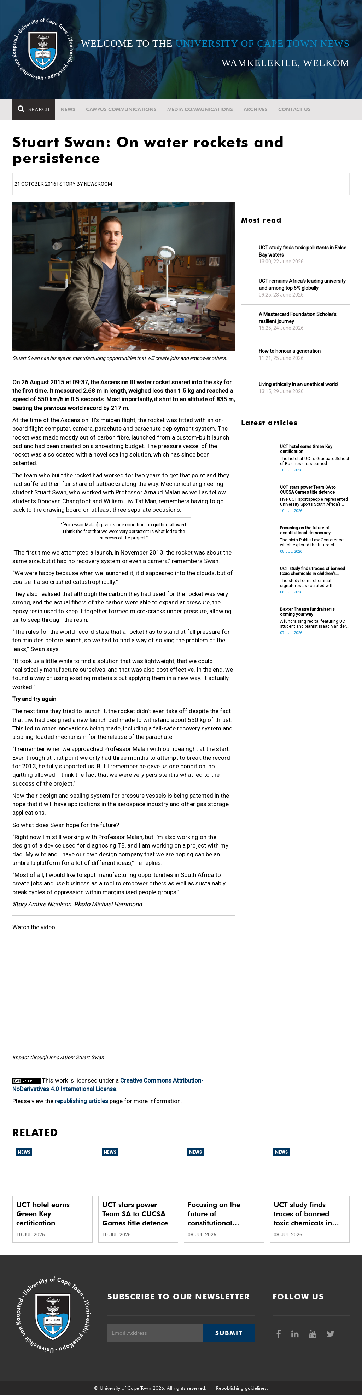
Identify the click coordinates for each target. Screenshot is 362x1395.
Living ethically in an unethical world (298, 384)
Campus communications (121, 109)
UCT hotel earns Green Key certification (306, 449)
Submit (228, 1333)
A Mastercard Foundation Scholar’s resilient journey (298, 317)
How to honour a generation (290, 351)
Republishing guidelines (241, 1388)
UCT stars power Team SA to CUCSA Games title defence (307, 490)
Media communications (200, 109)
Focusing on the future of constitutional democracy (305, 530)
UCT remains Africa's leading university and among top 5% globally (302, 284)
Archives (256, 109)
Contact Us (294, 109)
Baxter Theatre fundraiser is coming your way (307, 612)
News (67, 109)
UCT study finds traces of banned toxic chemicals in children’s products (312, 571)
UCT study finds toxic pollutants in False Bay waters (302, 251)
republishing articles (81, 1100)
